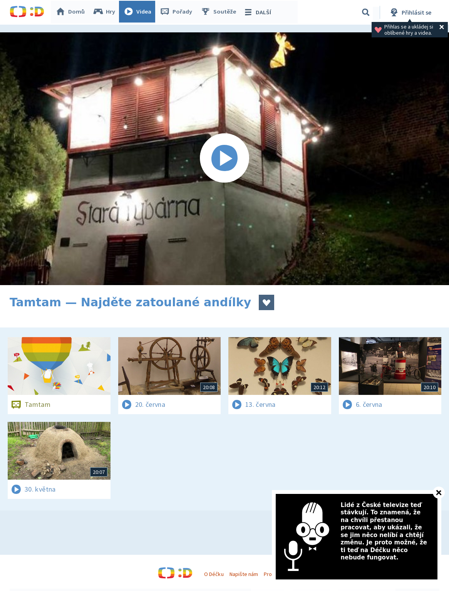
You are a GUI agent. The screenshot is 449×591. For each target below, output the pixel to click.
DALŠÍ (258, 12)
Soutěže (220, 12)
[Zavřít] (439, 493)
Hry (105, 12)
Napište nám (244, 574)
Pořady (177, 12)
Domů (72, 12)
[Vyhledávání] (366, 12)
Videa (139, 12)
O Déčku (213, 574)
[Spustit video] (224, 158)
